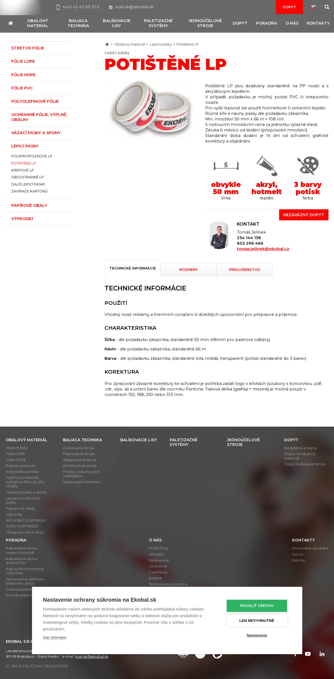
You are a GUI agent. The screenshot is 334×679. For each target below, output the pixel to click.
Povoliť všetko (257, 606)
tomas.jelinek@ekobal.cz (263, 248)
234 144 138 (249, 237)
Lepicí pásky (161, 44)
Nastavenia (258, 635)
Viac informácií (54, 638)
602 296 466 (250, 243)
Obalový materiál (129, 44)
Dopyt (289, 7)
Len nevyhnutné (258, 621)
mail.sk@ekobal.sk (131, 6)
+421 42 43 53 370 (78, 6)
